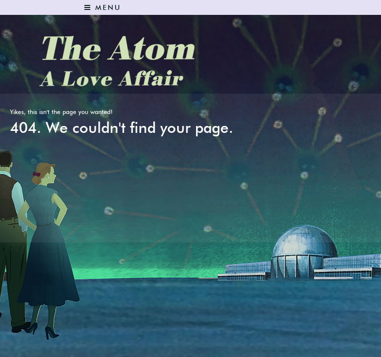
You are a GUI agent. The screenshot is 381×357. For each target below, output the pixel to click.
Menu (102, 7)
